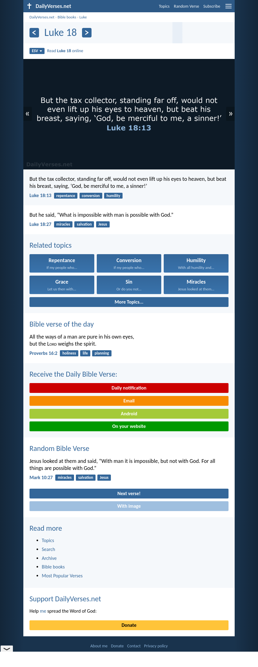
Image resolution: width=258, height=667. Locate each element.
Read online (65, 50)
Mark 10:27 (41, 477)
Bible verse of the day (61, 324)
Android (129, 414)
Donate (129, 625)
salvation (84, 224)
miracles (63, 224)
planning (102, 353)
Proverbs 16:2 (43, 353)
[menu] (228, 8)
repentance (65, 195)
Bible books (66, 17)
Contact (134, 646)
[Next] (87, 32)
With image (129, 506)
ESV (37, 50)
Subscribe (211, 6)
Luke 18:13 (40, 195)
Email (129, 401)
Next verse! (128, 493)
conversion (91, 195)
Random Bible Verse (59, 448)
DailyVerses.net (41, 17)
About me (99, 646)
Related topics (50, 245)
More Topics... (129, 302)
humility (113, 195)
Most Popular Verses (62, 576)
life (85, 353)
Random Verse (186, 6)
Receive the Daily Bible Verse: (73, 374)
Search (48, 549)
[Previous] (34, 32)
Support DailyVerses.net (65, 598)
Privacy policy (156, 646)
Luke (83, 17)
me (43, 611)
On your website (129, 426)
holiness (69, 353)
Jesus (103, 224)
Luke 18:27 (40, 224)
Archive (49, 558)
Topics (164, 6)
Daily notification (128, 388)
